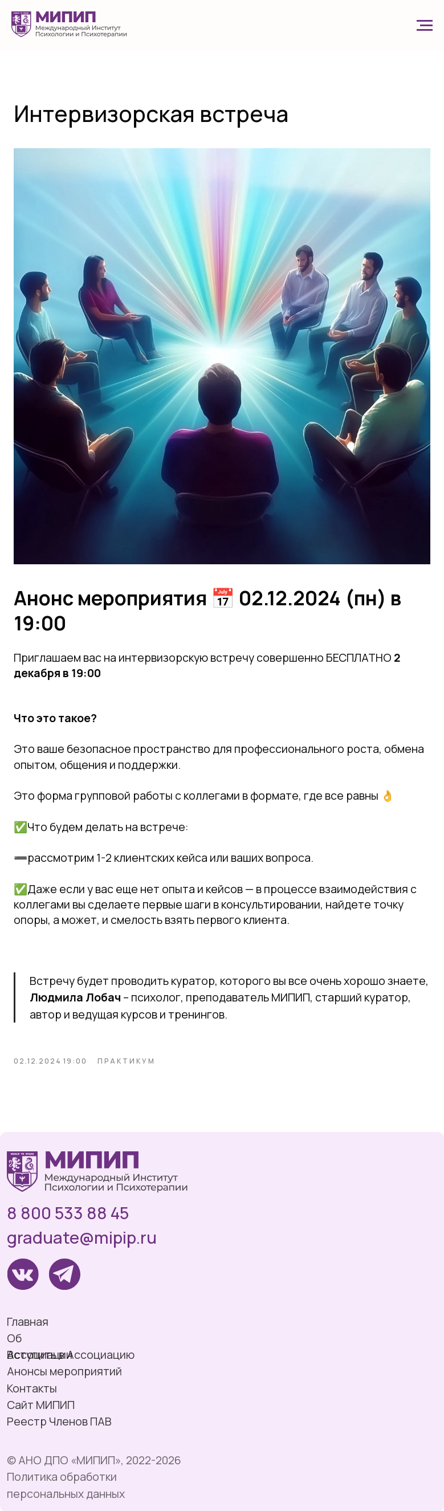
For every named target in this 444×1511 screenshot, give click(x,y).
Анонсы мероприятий (64, 1371)
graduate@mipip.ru (82, 1237)
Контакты (32, 1388)
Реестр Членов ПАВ (59, 1421)
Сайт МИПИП (41, 1404)
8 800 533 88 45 (68, 1213)
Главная (27, 1321)
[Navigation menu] (425, 25)
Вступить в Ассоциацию (71, 1354)
